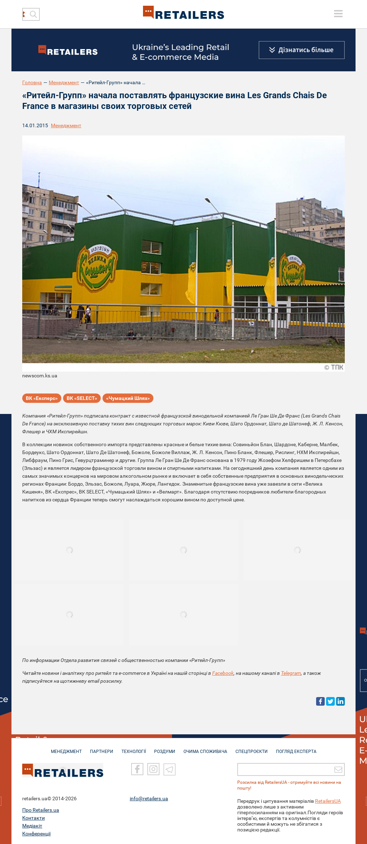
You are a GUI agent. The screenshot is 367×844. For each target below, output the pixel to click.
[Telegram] (169, 768)
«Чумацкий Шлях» (128, 398)
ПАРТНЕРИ (101, 747)
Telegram (291, 673)
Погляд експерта (296, 747)
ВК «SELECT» (82, 398)
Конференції (36, 833)
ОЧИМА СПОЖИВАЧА (205, 747)
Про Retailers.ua (40, 809)
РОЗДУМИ (164, 747)
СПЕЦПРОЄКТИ (251, 747)
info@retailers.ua (149, 798)
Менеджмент (64, 82)
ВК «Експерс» (42, 398)
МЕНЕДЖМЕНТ (66, 747)
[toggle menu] (338, 13)
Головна (32, 82)
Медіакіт (32, 825)
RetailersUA (328, 800)
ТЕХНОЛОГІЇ (133, 747)
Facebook (223, 673)
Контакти (33, 817)
